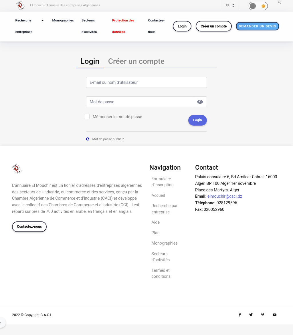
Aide (156, 222)
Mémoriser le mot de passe (117, 116)
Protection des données (123, 26)
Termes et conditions (161, 273)
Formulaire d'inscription (163, 182)
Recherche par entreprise (165, 208)
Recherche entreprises (23, 26)
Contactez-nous (156, 26)
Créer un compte (214, 26)
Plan (156, 233)
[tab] (90, 61)
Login (182, 26)
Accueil (158, 195)
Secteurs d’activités (89, 26)
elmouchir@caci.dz (224, 196)
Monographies (63, 20)
